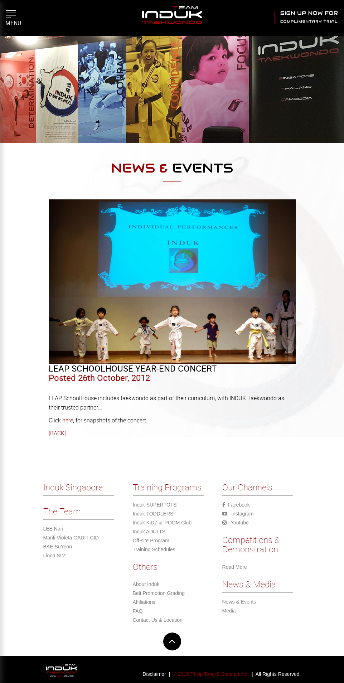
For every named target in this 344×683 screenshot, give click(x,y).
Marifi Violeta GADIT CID (71, 538)
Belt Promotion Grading (159, 593)
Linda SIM (54, 555)
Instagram (238, 514)
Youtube (235, 522)
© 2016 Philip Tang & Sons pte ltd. (211, 674)
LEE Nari (53, 529)
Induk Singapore (73, 487)
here (67, 420)
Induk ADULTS (149, 531)
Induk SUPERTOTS (155, 505)
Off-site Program (151, 540)
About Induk (146, 584)
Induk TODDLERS (153, 514)
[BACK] (57, 433)
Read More (234, 567)
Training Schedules (154, 549)
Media (229, 611)
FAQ (138, 611)
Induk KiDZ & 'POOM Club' (163, 522)
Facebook (236, 505)
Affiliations (144, 602)
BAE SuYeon (57, 546)
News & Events (239, 602)
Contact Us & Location (158, 620)
